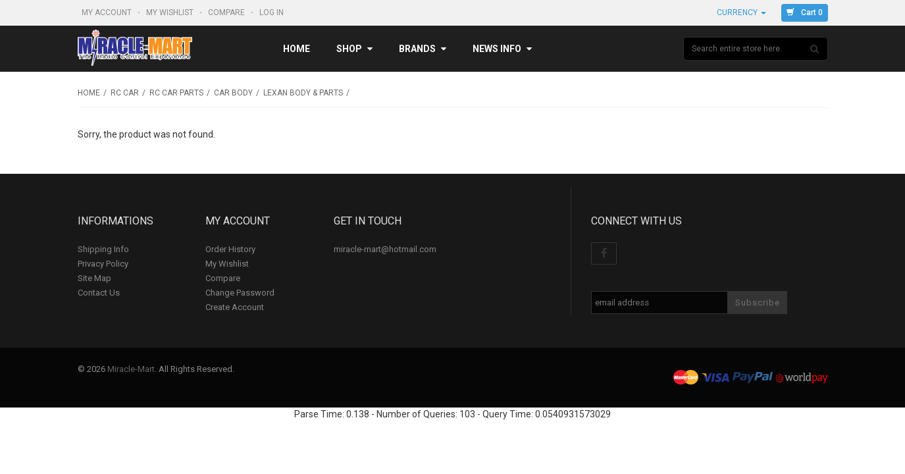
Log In (272, 12)
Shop (354, 48)
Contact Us (99, 293)
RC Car (125, 92)
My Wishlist (170, 12)
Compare (227, 12)
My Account (108, 12)
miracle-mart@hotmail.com (385, 249)
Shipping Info (103, 249)
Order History (230, 249)
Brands (422, 48)
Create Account (234, 307)
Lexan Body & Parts (303, 92)
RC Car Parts (176, 92)
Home (296, 48)
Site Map (94, 278)
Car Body (233, 92)
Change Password (239, 293)
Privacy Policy (103, 264)
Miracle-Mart (131, 369)
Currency (741, 12)
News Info (502, 48)
